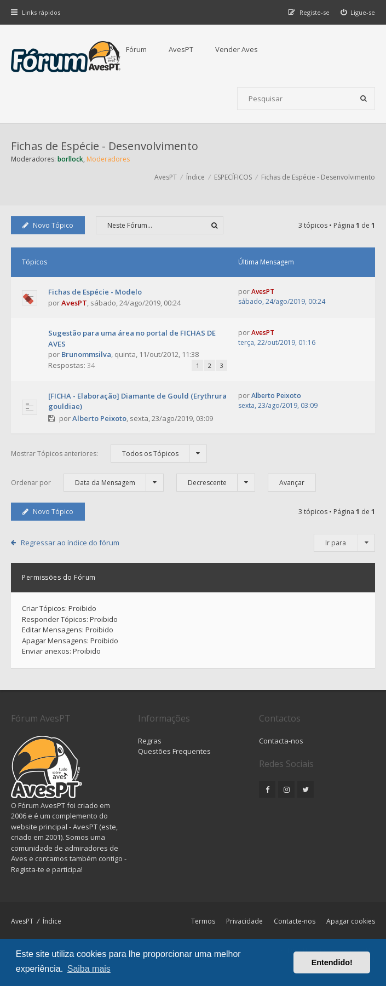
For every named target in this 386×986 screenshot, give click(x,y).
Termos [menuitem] (203, 921)
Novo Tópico (47, 225)
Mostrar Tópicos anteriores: (109, 454)
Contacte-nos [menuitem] (294, 921)
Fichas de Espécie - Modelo (95, 292)
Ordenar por (87, 483)
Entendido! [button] (332, 962)
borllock (70, 159)
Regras (150, 741)
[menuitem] (358, 12)
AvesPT (181, 49)
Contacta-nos (281, 741)
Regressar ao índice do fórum (70, 542)
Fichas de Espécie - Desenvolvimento (104, 146)
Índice (52, 921)
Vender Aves (236, 49)
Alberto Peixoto (99, 418)
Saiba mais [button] (89, 968)
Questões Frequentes (174, 751)
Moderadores (108, 159)
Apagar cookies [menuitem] (350, 921)
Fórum (136, 49)
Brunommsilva (86, 354)
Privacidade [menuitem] (244, 921)
